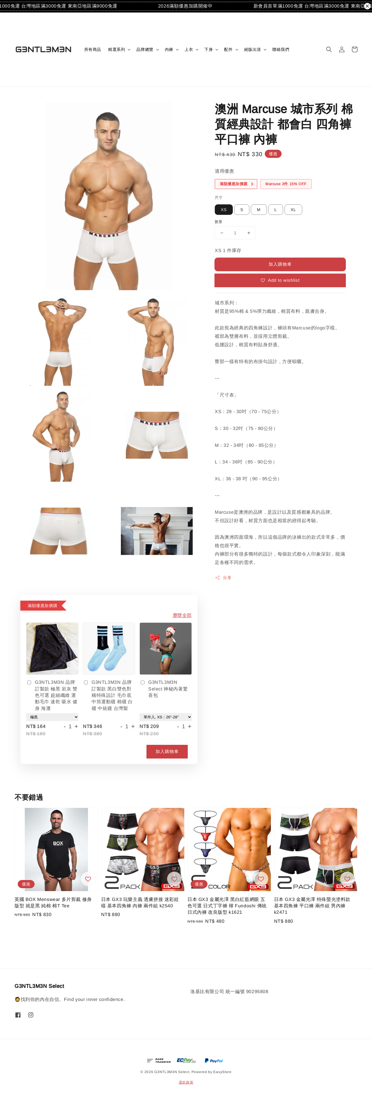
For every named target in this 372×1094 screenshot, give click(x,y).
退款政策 (186, 1082)
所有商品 (92, 49)
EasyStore (222, 1072)
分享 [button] (223, 577)
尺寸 (219, 197)
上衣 (189, 49)
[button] (329, 49)
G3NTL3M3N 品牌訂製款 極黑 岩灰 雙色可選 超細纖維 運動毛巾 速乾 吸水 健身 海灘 (52, 695)
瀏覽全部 (182, 615)
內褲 (169, 49)
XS (224, 209)
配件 (228, 49)
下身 (208, 49)
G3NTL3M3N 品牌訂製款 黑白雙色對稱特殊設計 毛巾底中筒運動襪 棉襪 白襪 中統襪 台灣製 (108, 695)
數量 (219, 221)
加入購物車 (280, 264)
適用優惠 (224, 171)
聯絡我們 (280, 49)
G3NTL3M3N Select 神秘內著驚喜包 (164, 689)
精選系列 (116, 49)
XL (293, 209)
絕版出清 (252, 49)
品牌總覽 (144, 49)
